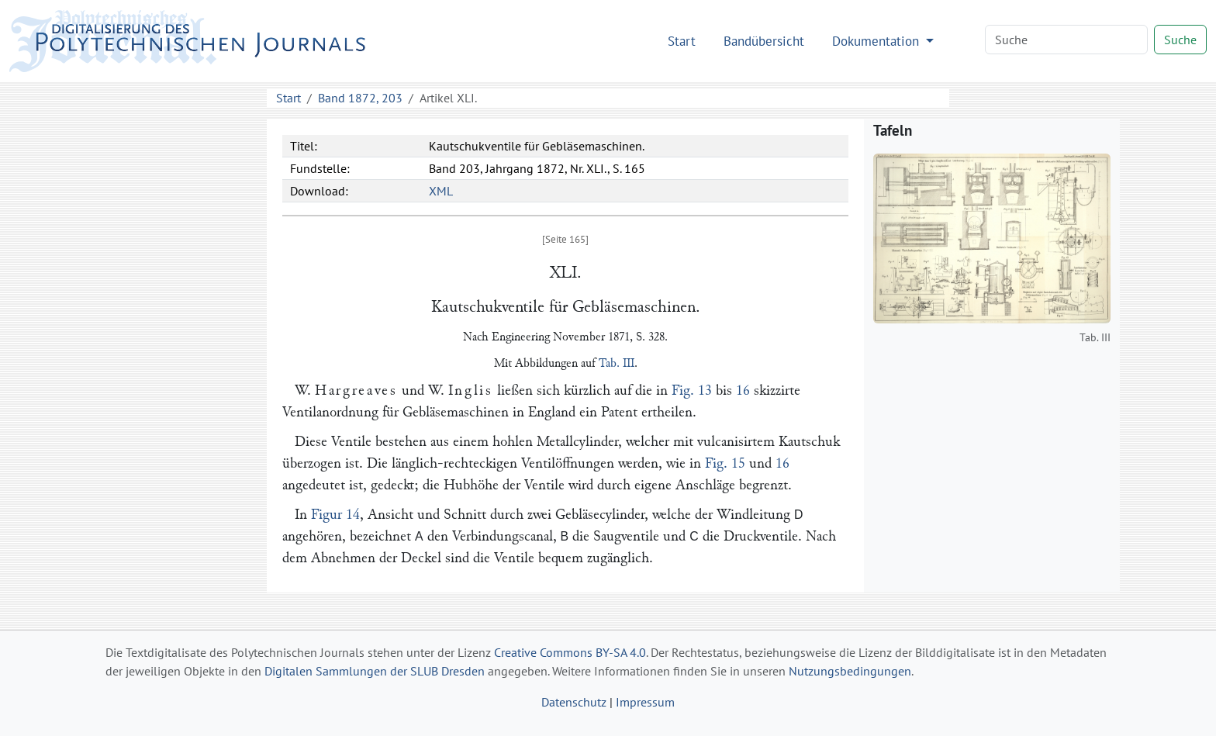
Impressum (645, 702)
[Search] (1066, 39)
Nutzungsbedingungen (850, 671)
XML (441, 191)
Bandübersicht (764, 41)
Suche (1180, 39)
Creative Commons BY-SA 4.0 (570, 652)
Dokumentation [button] (877, 41)
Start (682, 41)
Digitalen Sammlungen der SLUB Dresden (374, 671)
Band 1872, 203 (360, 97)
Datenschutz (573, 702)
